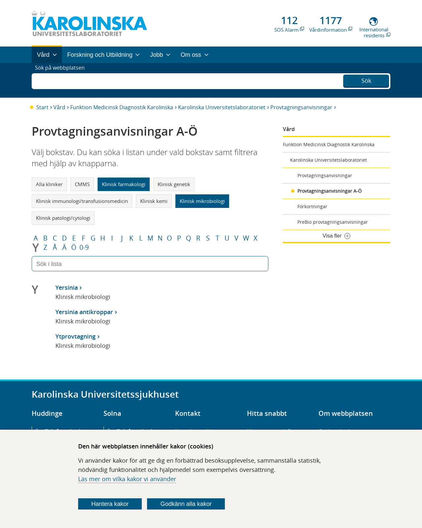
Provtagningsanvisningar (301, 107)
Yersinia (66, 287)
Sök (366, 79)
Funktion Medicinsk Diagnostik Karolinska (121, 107)
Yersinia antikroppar (84, 312)
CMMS (82, 184)
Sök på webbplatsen (63, 80)
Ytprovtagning (75, 336)
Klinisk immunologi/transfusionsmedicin (82, 201)
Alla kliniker (49, 184)
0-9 (84, 247)
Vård (59, 107)
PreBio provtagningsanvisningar (332, 222)
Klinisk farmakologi (123, 184)
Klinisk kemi (153, 201)
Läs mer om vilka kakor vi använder (127, 479)
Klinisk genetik (174, 184)
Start (42, 107)
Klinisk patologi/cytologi (63, 217)
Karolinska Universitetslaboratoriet (221, 107)
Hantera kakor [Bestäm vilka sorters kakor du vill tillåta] (110, 504)
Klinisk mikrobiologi (202, 201)
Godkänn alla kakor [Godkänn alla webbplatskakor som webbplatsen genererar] (186, 504)
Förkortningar (312, 206)
